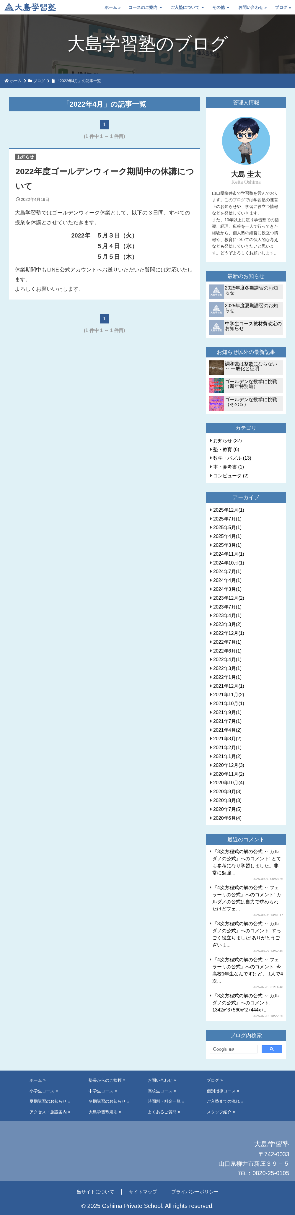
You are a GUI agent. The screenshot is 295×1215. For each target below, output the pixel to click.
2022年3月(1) (227, 668)
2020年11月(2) (228, 774)
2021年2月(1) (227, 747)
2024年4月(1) (227, 580)
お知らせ (25, 156)
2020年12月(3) (228, 765)
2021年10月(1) (228, 703)
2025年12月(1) (228, 510)
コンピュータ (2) (231, 475)
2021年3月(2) (227, 738)
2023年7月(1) (227, 606)
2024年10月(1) (228, 562)
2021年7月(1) (227, 721)
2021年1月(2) (227, 756)
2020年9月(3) (227, 791)
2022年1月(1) (227, 677)
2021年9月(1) (227, 712)
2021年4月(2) (227, 730)
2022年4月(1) (227, 659)
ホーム (111, 7)
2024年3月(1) (227, 589)
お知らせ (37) (227, 440)
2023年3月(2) (227, 624)
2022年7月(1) (227, 642)
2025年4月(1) (227, 536)
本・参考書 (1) (228, 466)
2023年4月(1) (227, 615)
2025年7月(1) (227, 518)
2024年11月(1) (228, 554)
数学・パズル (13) (232, 458)
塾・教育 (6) (226, 449)
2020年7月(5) (227, 809)
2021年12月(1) (228, 686)
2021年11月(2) (228, 694)
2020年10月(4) (228, 782)
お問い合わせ (250, 7)
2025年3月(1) (227, 545)
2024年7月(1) (227, 571)
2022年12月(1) (228, 633)
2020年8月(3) (227, 800)
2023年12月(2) (228, 598)
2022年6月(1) (227, 650)
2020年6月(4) (227, 818)
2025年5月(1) (227, 527)
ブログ (281, 7)
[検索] (233, 1049)
